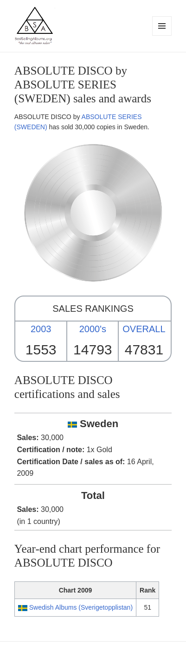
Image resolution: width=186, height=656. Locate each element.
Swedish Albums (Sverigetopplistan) (81, 607)
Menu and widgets (162, 35)
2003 (41, 329)
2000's (92, 329)
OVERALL (143, 329)
